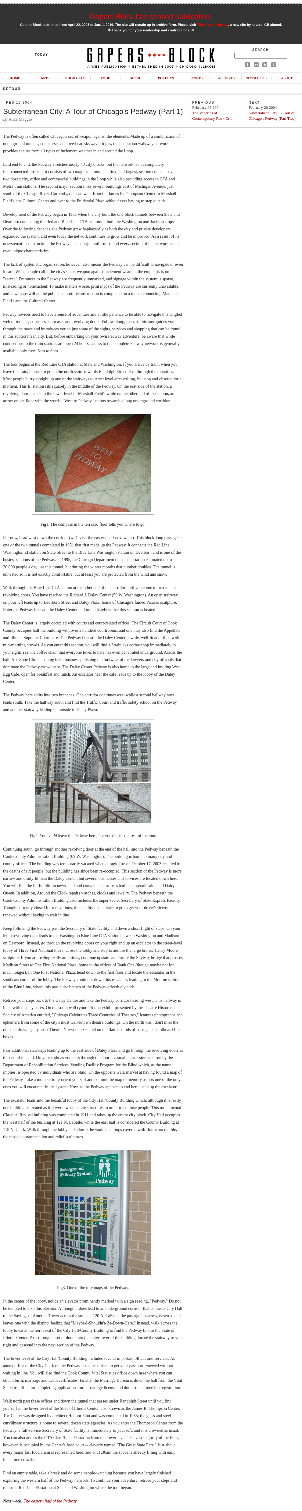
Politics (166, 78)
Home (15, 78)
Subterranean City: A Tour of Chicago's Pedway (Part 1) (93, 111)
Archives (226, 78)
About (287, 78)
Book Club (75, 78)
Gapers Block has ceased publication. (151, 16)
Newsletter (257, 78)
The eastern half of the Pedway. (51, 1501)
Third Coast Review (212, 25)
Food (105, 78)
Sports (196, 78)
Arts (45, 78)
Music (136, 78)
